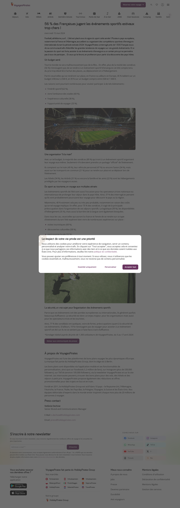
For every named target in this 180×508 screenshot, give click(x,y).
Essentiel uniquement (87, 267)
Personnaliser (110, 267)
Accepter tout (130, 267)
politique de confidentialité (105, 252)
